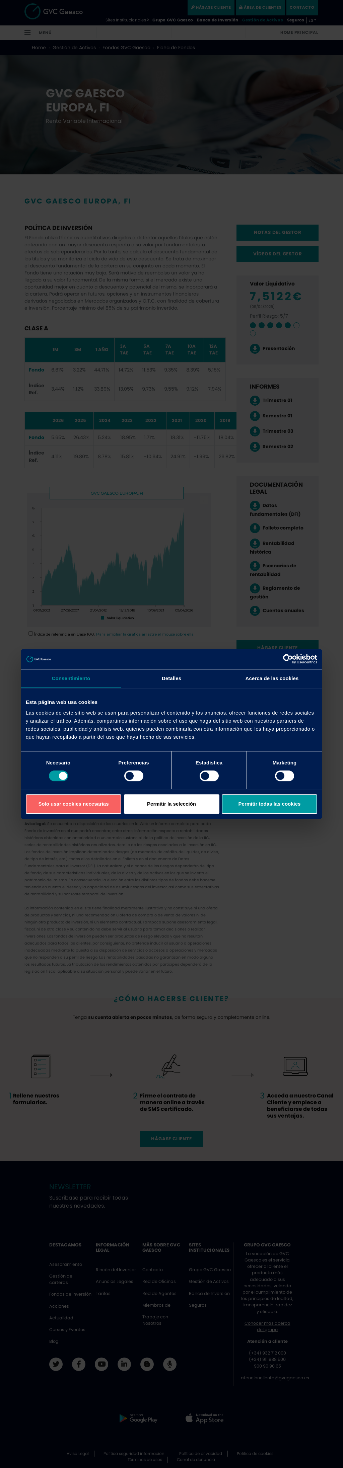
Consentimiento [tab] (71, 678)
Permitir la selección (171, 804)
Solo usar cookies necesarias (73, 804)
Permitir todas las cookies (269, 804)
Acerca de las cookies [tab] (272, 678)
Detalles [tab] (171, 678)
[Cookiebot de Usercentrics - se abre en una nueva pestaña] (288, 659)
